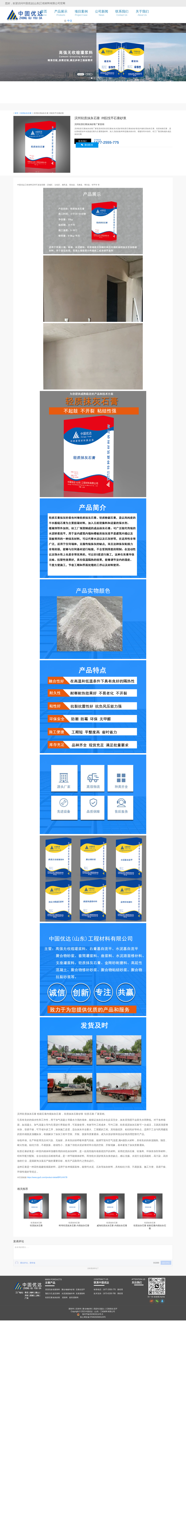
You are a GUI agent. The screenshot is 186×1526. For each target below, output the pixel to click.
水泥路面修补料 (68, 1293)
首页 (44, 13)
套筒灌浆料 (73, 1297)
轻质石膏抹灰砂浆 (52, 1297)
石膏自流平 (80, 1289)
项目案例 (81, 13)
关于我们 (142, 13)
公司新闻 (101, 13)
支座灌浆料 (80, 1293)
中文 (68, 20)
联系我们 (121, 13)
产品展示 (60, 13)
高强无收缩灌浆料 (52, 1289)
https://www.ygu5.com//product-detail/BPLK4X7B (47, 1177)
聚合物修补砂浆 (68, 1289)
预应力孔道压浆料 (52, 1293)
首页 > (17, 113)
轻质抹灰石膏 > (27, 113)
